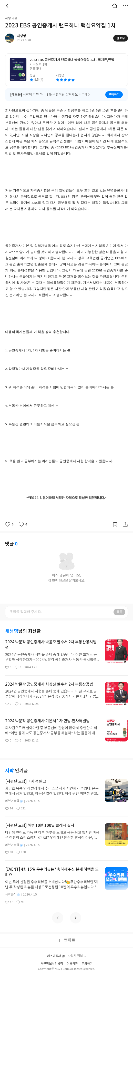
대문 (114, 5)
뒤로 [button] (7, 5)
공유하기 (125, 524)
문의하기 (87, 963)
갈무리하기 (115, 524)
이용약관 (72, 963)
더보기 (125, 5)
